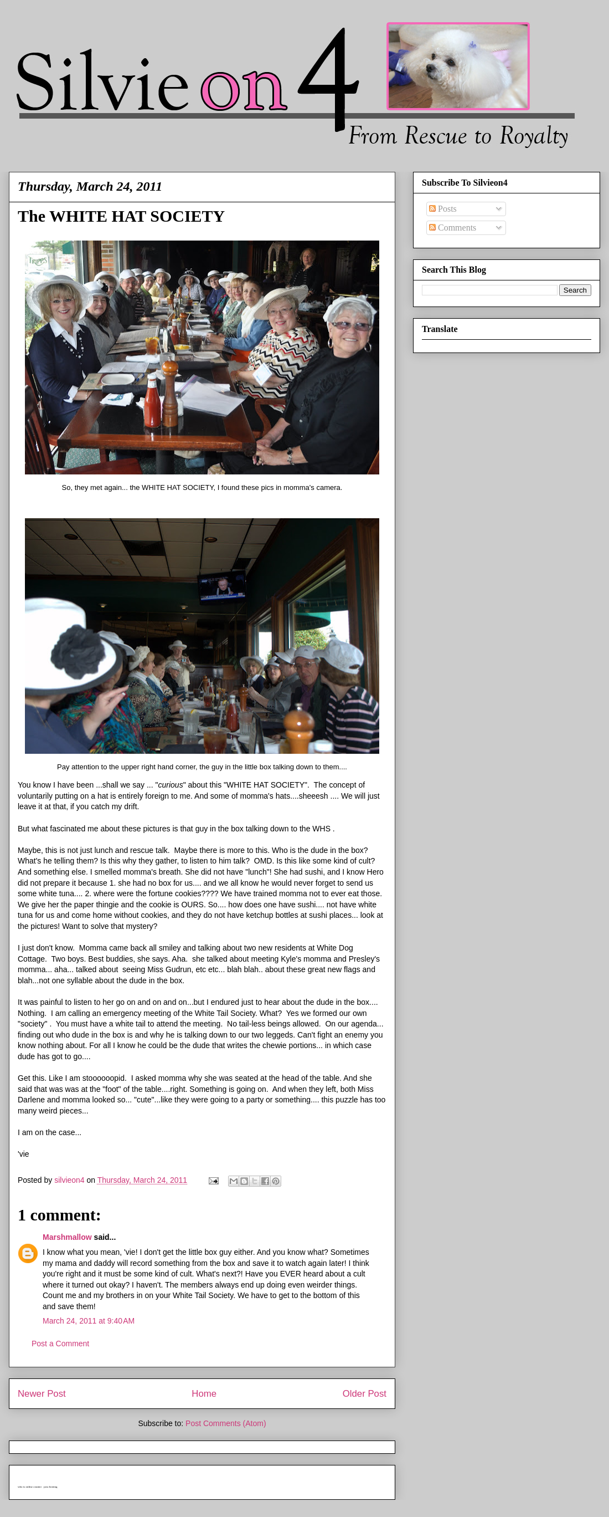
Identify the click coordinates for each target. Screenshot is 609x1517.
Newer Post (42, 1393)
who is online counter (30, 1486)
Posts (443, 208)
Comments (452, 227)
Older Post (364, 1393)
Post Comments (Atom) (225, 1423)
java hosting (50, 1486)
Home (204, 1393)
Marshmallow (67, 1237)
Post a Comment (60, 1343)
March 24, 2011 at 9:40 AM (89, 1320)
